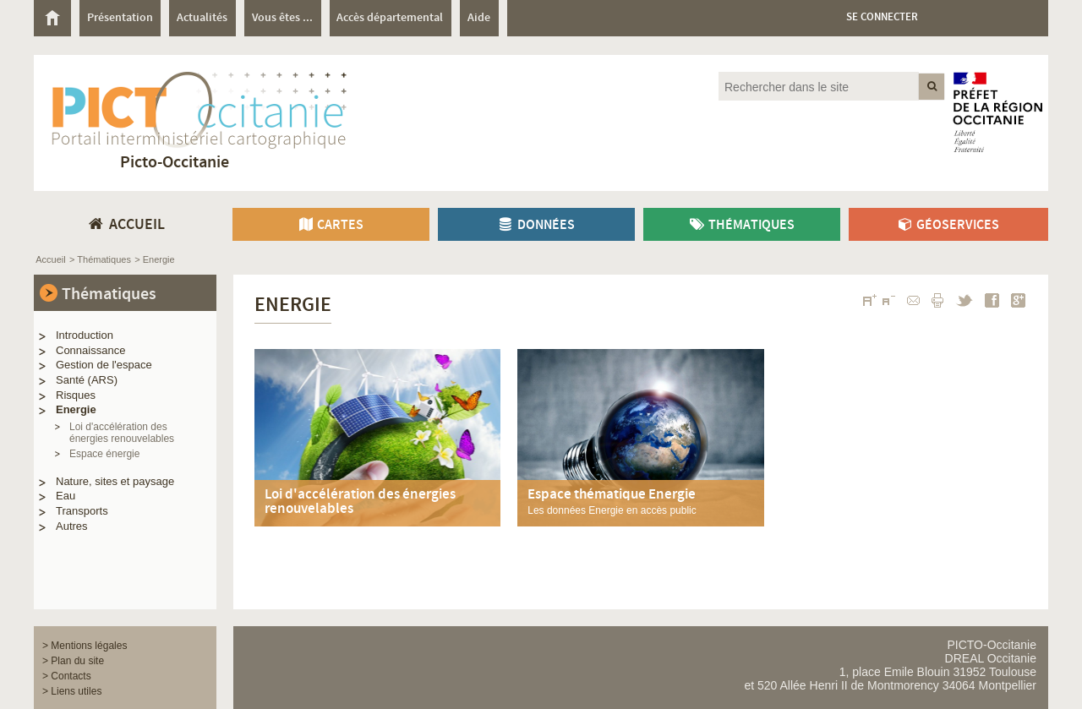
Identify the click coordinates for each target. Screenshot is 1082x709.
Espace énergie (104, 454)
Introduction (84, 335)
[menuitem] (56, 18)
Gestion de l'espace (104, 364)
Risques (76, 395)
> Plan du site (73, 661)
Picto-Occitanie (174, 162)
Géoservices (948, 225)
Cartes (331, 225)
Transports (82, 510)
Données (536, 225)
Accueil (50, 259)
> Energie (154, 259)
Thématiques (741, 225)
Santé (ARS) (86, 380)
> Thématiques (100, 259)
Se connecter (882, 17)
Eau (65, 495)
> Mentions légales (84, 646)
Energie (76, 409)
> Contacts (66, 676)
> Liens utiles (71, 691)
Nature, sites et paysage (115, 481)
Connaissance (90, 350)
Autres (72, 526)
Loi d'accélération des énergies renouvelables (121, 432)
